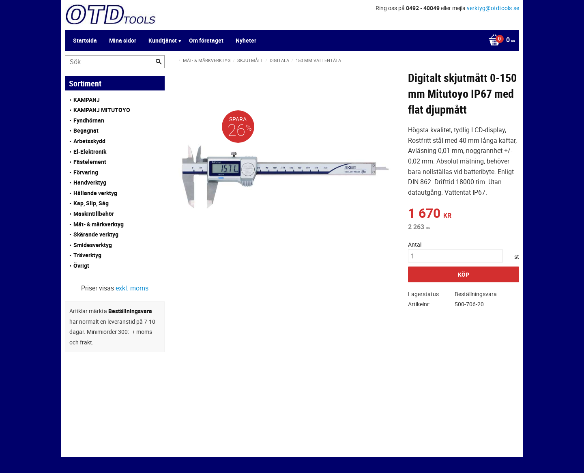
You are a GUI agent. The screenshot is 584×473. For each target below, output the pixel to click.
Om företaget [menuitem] (206, 40)
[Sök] (158, 62)
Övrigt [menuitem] (81, 265)
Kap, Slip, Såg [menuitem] (91, 203)
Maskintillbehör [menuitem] (93, 213)
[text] (463, 214)
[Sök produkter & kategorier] (115, 61)
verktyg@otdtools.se (493, 8)
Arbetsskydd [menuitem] (89, 141)
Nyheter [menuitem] (246, 40)
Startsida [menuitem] (85, 40)
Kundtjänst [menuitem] (162, 40)
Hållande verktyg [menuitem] (95, 193)
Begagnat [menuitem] (86, 130)
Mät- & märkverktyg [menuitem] (98, 224)
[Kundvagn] (499, 40)
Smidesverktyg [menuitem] (92, 245)
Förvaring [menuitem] (85, 172)
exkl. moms (132, 288)
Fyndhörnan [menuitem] (88, 120)
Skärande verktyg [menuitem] (95, 234)
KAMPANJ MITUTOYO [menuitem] (101, 110)
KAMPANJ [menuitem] (86, 99)
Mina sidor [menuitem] (122, 40)
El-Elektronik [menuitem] (89, 151)
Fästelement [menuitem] (89, 162)
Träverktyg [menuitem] (87, 255)
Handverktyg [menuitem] (89, 182)
